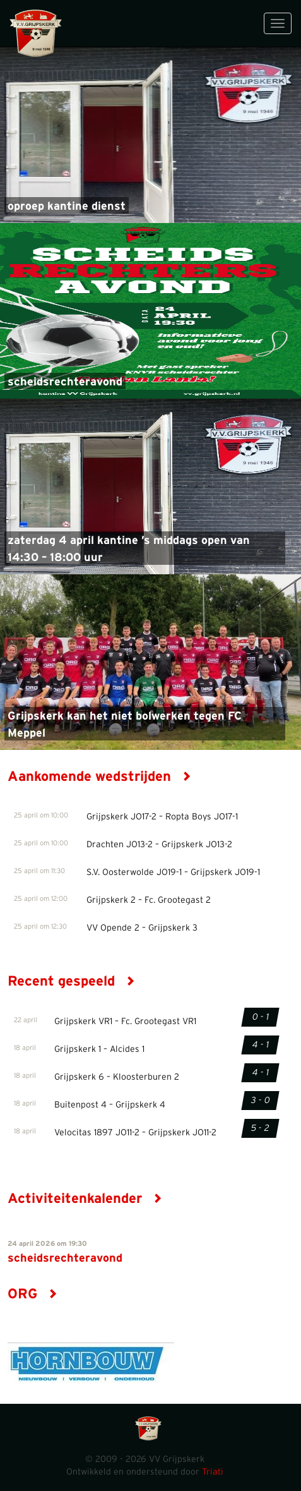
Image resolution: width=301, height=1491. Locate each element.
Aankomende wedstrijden (99, 776)
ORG (32, 1294)
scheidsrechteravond (65, 382)
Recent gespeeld (71, 981)
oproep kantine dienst (67, 206)
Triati (212, 1472)
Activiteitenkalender (85, 1198)
